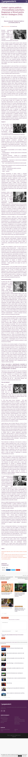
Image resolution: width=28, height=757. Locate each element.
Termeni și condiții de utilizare (5, 729)
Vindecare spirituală (4, 721)
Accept (20, 755)
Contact (2, 730)
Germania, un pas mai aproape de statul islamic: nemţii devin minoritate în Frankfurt (6, 578)
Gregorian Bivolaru (17, 718)
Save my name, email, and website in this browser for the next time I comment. (12, 635)
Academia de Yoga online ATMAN (19, 721)
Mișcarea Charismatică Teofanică (19, 719)
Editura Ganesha (16, 722)
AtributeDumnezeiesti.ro (4, 718)
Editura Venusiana (17, 723)
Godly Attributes (4, 719)
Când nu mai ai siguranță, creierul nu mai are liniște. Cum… (16, 658)
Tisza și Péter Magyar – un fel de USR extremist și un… (15, 663)
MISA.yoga (2, 722)
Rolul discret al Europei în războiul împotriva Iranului (15, 648)
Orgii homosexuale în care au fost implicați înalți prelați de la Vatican (21, 578)
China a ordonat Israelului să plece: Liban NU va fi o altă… (15, 653)
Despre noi (16, 729)
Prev (3, 613)
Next (5, 613)
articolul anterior (6, 26)
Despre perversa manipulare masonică (5, 591)
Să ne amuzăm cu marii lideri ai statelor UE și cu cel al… (15, 668)
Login (15, 730)
